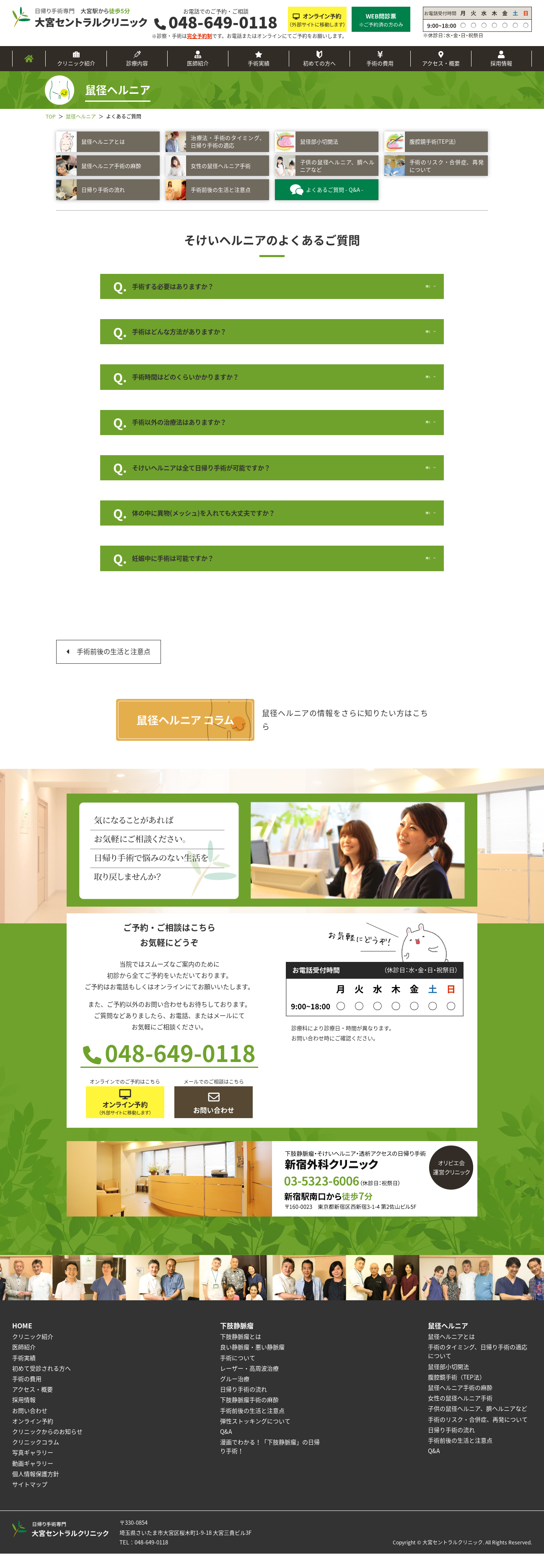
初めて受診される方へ (41, 1376)
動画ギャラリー (32, 1471)
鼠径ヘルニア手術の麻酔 (460, 1395)
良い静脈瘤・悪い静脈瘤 (252, 1355)
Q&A (226, 1439)
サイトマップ (29, 1492)
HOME (22, 1333)
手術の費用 (380, 63)
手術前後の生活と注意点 (113, 660)
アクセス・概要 (441, 63)
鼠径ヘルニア (448, 1333)
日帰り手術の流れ (243, 1397)
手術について (237, 1365)
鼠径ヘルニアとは (451, 1344)
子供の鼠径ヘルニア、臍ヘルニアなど (477, 1417)
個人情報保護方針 (35, 1481)
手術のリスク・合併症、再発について (478, 1427)
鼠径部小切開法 (448, 1374)
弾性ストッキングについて (255, 1429)
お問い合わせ (29, 1418)
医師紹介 (198, 63)
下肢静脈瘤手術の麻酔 (249, 1408)
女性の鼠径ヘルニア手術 (460, 1406)
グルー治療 (234, 1386)
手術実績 (258, 63)
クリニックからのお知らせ (47, 1439)
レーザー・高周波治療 (249, 1376)
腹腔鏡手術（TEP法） (456, 1385)
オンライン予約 (32, 1429)
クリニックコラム (35, 1450)
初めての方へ (319, 63)
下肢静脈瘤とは (240, 1344)
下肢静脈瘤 (237, 1333)
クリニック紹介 (76, 63)
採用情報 (501, 63)
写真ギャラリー (32, 1460)
